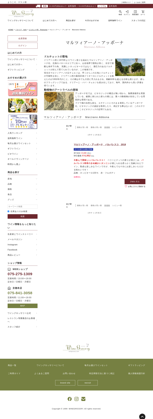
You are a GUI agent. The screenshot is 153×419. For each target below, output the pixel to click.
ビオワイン (13, 160)
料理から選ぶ (14, 170)
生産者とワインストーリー (20, 240)
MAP (22, 312)
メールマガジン (15, 246)
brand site (65, 389)
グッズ (11, 206)
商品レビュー (14, 261)
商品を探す (71, 27)
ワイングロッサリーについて (20, 27)
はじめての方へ (50, 27)
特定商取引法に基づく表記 (102, 380)
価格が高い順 (96, 134)
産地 (10, 185)
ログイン (22, 52)
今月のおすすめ (92, 27)
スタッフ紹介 (14, 333)
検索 (23, 223)
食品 (10, 201)
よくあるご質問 (139, 2)
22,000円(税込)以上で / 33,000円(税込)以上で (76, 6)
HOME (10, 36)
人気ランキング (15, 139)
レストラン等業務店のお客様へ (21, 326)
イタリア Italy (21, 36)
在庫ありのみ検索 (18, 218)
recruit (88, 389)
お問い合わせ (69, 380)
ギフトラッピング (16, 76)
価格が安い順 (82, 134)
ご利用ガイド (126, 2)
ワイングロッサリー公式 (19, 319)
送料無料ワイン (115, 27)
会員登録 (22, 45)
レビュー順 (117, 134)
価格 (10, 195)
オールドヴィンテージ (18, 165)
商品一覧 (12, 371)
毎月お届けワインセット (19, 150)
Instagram (13, 251)
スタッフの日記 (138, 27)
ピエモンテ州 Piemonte (38, 36)
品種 (10, 190)
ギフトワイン (14, 155)
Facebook (12, 256)
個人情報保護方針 (136, 380)
